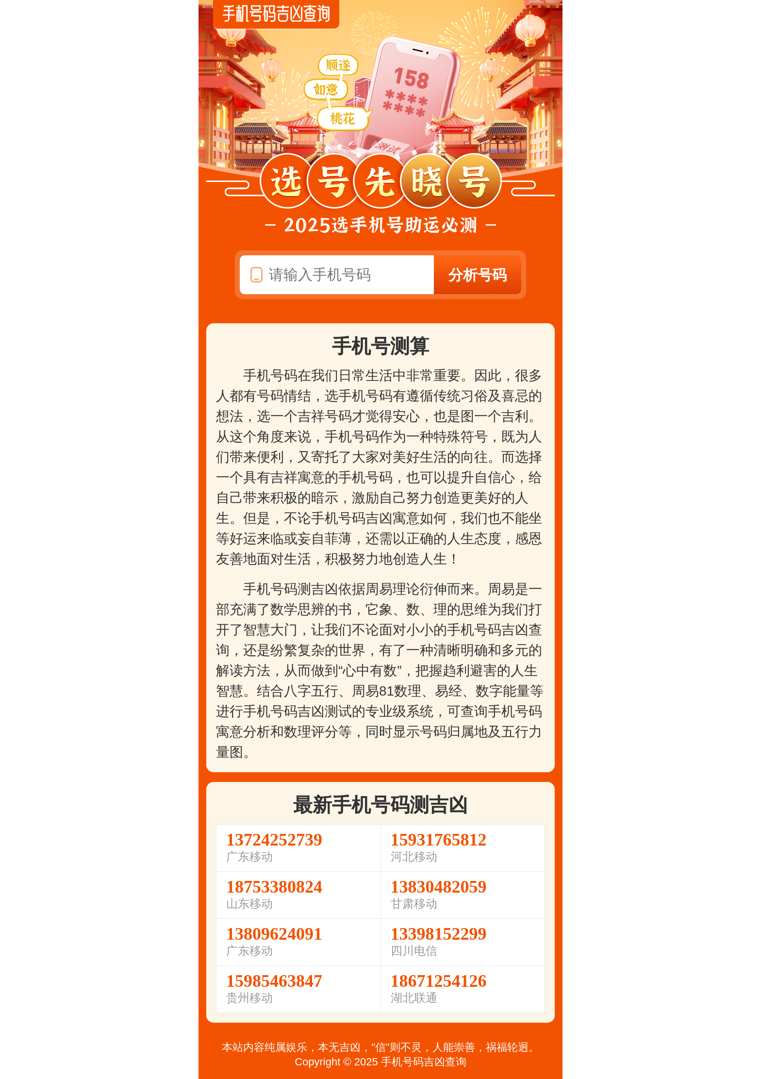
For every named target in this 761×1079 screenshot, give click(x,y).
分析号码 (477, 275)
